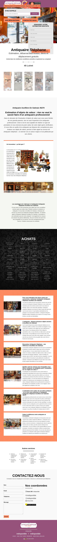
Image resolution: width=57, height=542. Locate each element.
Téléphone (6, 496)
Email (5, 490)
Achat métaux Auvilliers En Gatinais (23, 460)
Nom (5, 485)
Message (6, 502)
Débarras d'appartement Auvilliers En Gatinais (14, 455)
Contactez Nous (29, 20)
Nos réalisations (12, 20)
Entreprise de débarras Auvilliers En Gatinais (43, 455)
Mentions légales (38, 536)
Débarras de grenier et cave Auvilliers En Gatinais (24, 455)
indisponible (31, 495)
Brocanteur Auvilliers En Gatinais (13, 460)
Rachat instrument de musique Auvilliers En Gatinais (33, 461)
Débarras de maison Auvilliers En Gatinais (43, 460)
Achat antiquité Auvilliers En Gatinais (34, 455)
